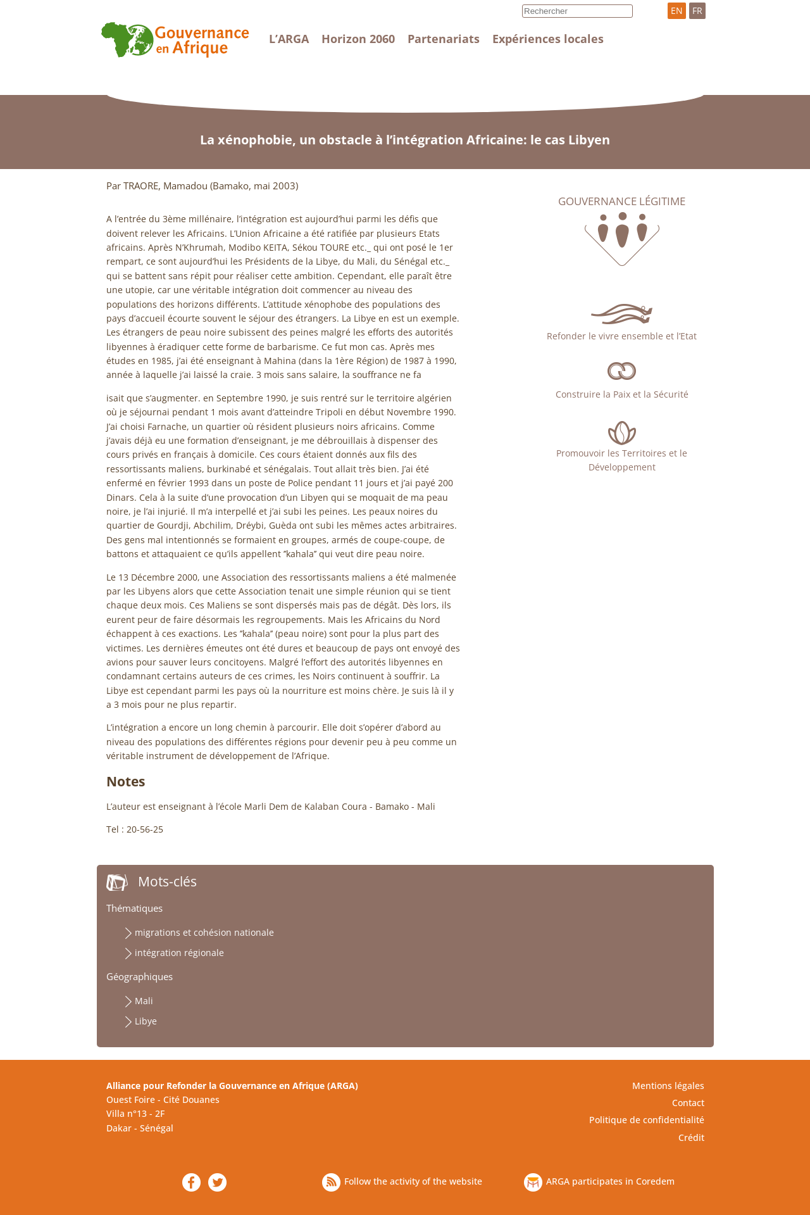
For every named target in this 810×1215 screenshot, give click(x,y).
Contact (688, 1103)
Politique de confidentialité (646, 1120)
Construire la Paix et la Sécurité (622, 394)
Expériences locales (548, 38)
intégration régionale (179, 953)
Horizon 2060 (358, 38)
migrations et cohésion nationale (204, 932)
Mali (144, 1001)
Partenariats (444, 38)
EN (677, 10)
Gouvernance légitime (621, 201)
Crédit (691, 1137)
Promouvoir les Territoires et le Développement (621, 460)
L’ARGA (289, 38)
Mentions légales (668, 1086)
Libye (146, 1021)
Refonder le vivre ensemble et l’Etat (622, 336)
